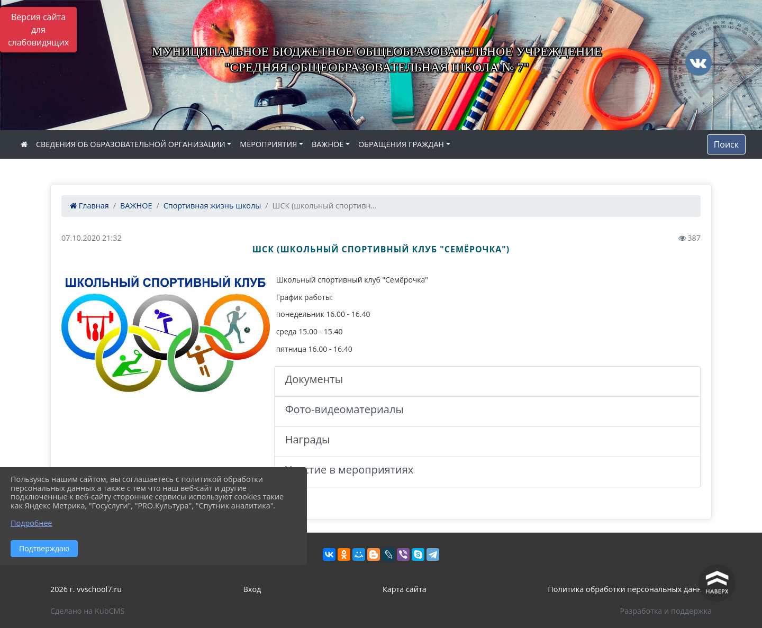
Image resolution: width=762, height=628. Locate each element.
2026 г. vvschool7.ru (86, 589)
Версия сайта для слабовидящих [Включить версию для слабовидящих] (38, 29)
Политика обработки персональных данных (630, 589)
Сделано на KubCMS (87, 611)
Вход (252, 589)
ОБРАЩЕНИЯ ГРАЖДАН (401, 144)
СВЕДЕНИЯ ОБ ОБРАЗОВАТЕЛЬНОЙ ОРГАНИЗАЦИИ (130, 144)
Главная (89, 206)
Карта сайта (405, 589)
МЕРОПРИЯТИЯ (268, 144)
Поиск (726, 144)
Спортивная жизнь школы (212, 206)
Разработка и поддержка (666, 611)
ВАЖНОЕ (327, 144)
